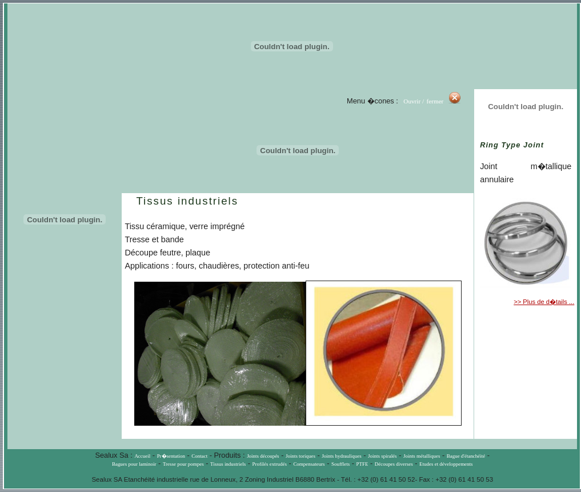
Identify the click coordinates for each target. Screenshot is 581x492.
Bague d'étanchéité (466, 456)
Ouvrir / (413, 101)
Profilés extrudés (270, 464)
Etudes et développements (445, 464)
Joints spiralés (382, 456)
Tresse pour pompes (183, 464)
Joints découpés (263, 456)
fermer (436, 101)
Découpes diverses (394, 464)
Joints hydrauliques (341, 456)
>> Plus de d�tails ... (544, 301)
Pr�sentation (171, 456)
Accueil (142, 456)
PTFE (362, 464)
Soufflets (340, 464)
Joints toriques (300, 456)
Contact (199, 456)
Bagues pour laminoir (134, 464)
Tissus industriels (228, 464)
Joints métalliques (421, 456)
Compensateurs (308, 464)
